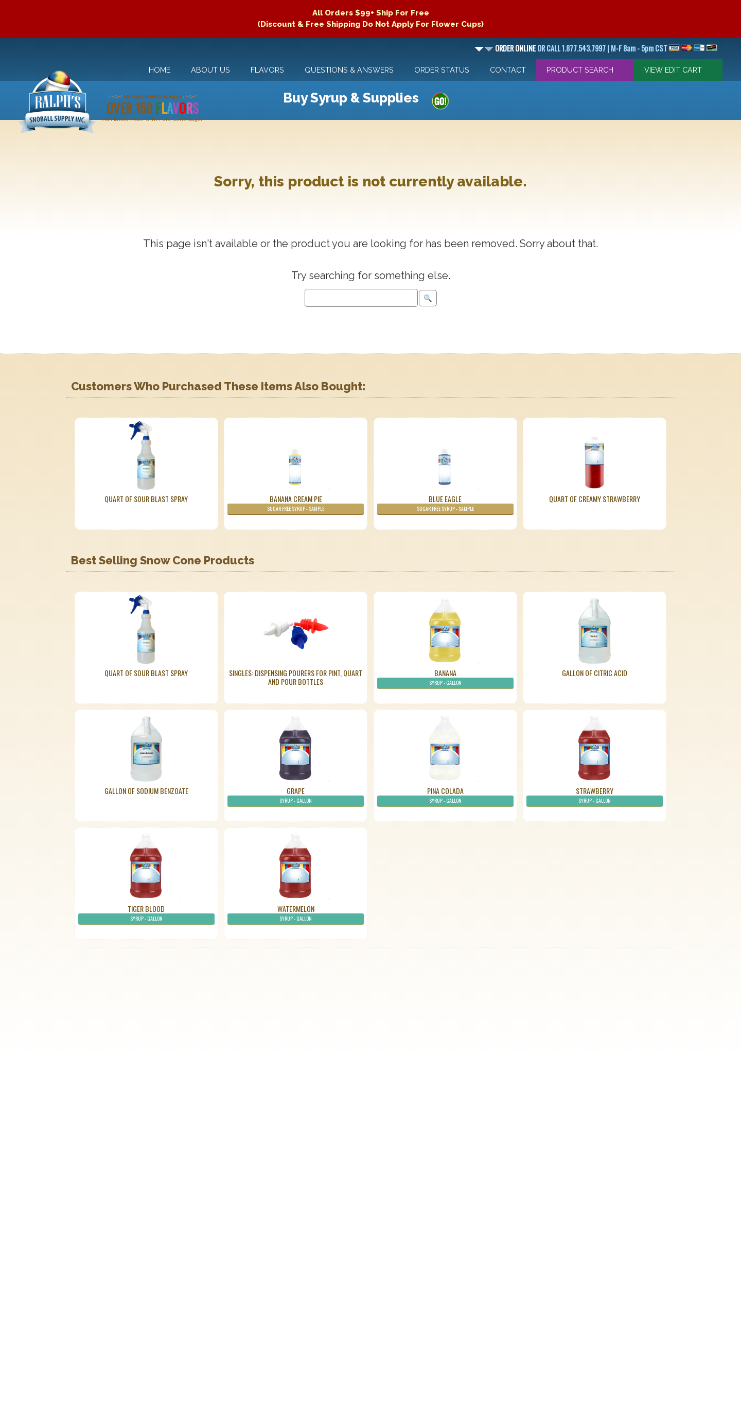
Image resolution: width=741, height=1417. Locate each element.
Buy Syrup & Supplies (351, 98)
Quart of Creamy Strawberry (594, 498)
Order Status (441, 69)
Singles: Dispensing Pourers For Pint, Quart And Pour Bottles (295, 677)
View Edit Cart (673, 69)
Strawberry (594, 796)
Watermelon (295, 914)
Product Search (579, 69)
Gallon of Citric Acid (594, 672)
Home (159, 69)
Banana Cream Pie (295, 504)
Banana (445, 678)
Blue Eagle (445, 504)
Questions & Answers (349, 69)
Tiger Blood (146, 914)
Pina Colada (445, 796)
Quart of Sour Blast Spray (146, 498)
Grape (295, 796)
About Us (210, 69)
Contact (508, 69)
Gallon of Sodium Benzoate (146, 790)
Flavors (267, 69)
